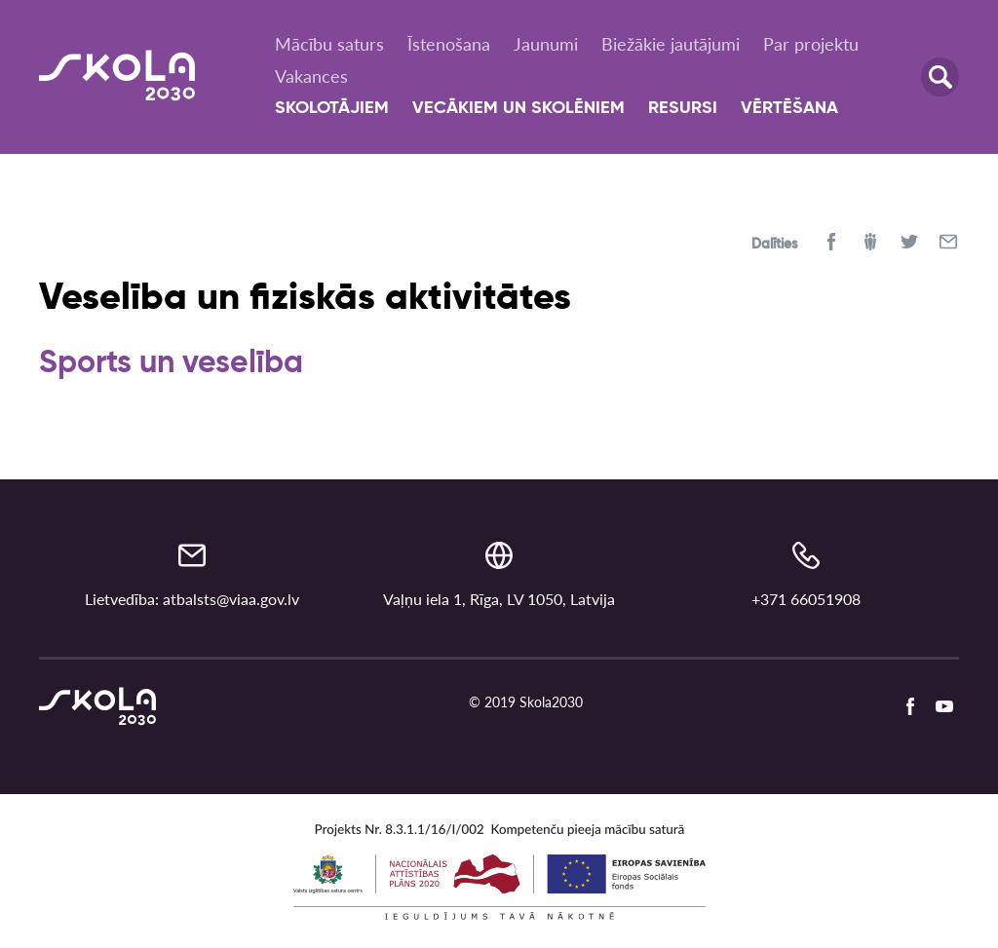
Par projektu (811, 44)
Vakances (311, 76)
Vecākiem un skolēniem (518, 108)
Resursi (682, 108)
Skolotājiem (332, 108)
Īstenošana (448, 44)
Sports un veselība (171, 363)
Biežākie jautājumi (670, 44)
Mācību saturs (329, 44)
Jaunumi (546, 44)
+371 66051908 (806, 598)
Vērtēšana (789, 108)
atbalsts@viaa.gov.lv (231, 598)
